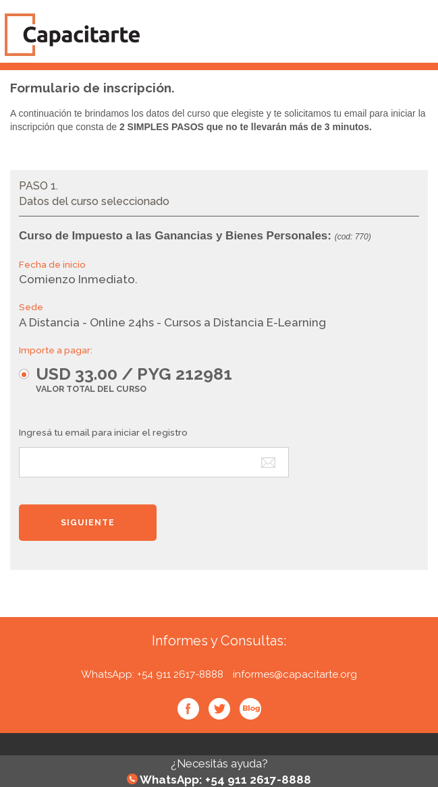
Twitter (219, 709)
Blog (250, 709)
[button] (132, 378)
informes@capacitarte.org (295, 674)
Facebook (188, 709)
